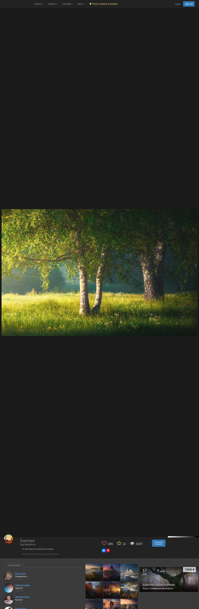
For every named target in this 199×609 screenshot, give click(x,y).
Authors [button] (53, 4)
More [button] (81, 4)
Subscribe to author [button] (159, 543)
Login (177, 4)
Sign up (189, 4)
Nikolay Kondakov (22, 585)
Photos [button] (39, 4)
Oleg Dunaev (20, 573)
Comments (14, 565)
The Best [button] (67, 4)
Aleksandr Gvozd (22, 597)
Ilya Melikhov (28, 544)
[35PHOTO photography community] (17, 4)
